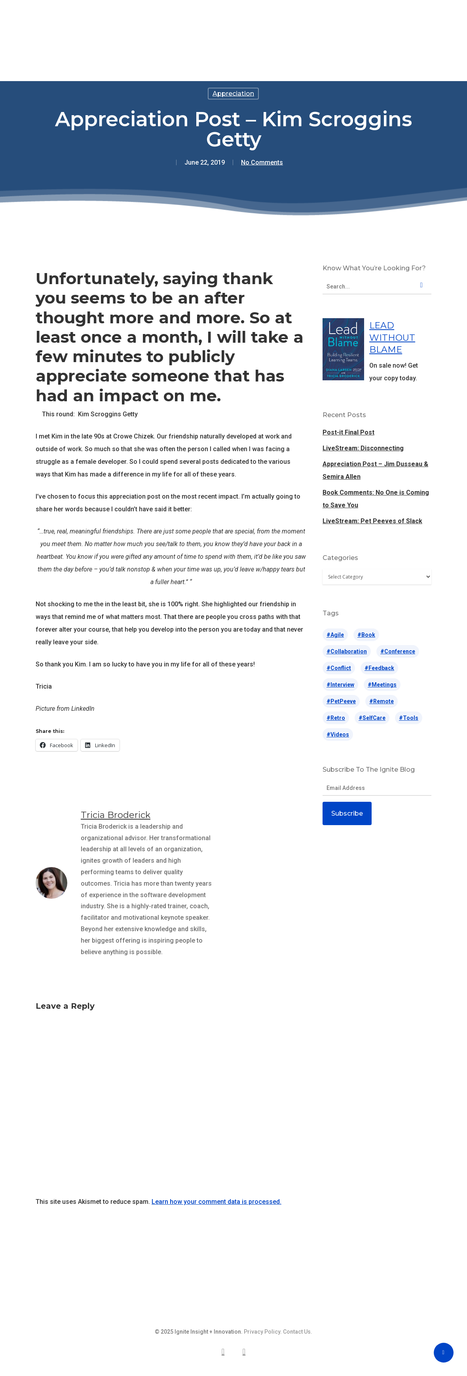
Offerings (147, 22)
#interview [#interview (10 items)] (340, 684)
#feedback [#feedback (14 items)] (379, 668)
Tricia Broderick (115, 815)
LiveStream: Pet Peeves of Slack (372, 521)
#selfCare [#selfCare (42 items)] (372, 718)
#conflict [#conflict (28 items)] (339, 668)
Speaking (194, 22)
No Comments (262, 162)
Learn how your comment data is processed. (216, 1201)
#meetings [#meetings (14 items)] (382, 684)
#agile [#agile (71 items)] (335, 635)
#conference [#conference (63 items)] (397, 651)
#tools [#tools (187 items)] (408, 718)
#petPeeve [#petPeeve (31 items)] (341, 701)
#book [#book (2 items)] (366, 635)
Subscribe (347, 813)
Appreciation (233, 93)
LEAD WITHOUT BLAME (392, 337)
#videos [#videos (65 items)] (338, 734)
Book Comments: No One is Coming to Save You (376, 499)
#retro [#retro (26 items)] (336, 718)
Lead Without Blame (238, 22)
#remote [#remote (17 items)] (381, 701)
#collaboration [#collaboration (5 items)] (347, 651)
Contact (348, 22)
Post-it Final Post (348, 432)
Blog (277, 22)
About (309, 22)
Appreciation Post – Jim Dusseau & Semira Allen (375, 470)
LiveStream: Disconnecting (363, 448)
